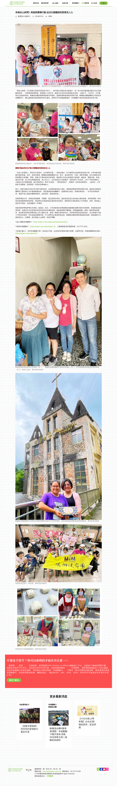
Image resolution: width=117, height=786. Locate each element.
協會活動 (65, 3)
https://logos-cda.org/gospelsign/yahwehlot (50, 222)
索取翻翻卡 (75, 3)
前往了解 (14, 680)
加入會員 (94, 3)
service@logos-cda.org (52, 771)
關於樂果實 (45, 3)
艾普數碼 (50, 776)
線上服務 (55, 3)
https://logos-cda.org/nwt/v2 (26, 233)
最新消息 (36, 3)
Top (59, 782)
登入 (103, 3)
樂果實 (85, 3)
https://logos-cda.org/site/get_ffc (43, 226)
